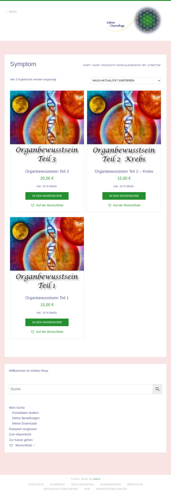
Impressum (135, 484)
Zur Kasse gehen (21, 440)
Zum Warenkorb (20, 434)
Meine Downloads (24, 423)
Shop (96, 65)
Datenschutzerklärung (61, 489)
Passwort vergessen (23, 429)
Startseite (36, 484)
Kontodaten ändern (25, 413)
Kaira (96, 479)
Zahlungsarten (82, 484)
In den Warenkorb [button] (47, 195)
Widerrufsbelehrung (111, 489)
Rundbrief (57, 484)
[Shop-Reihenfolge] (125, 80)
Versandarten (110, 484)
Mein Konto (17, 407)
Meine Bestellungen (26, 418)
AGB (87, 489)
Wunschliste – (22, 445)
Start (87, 65)
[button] (47, 205)
